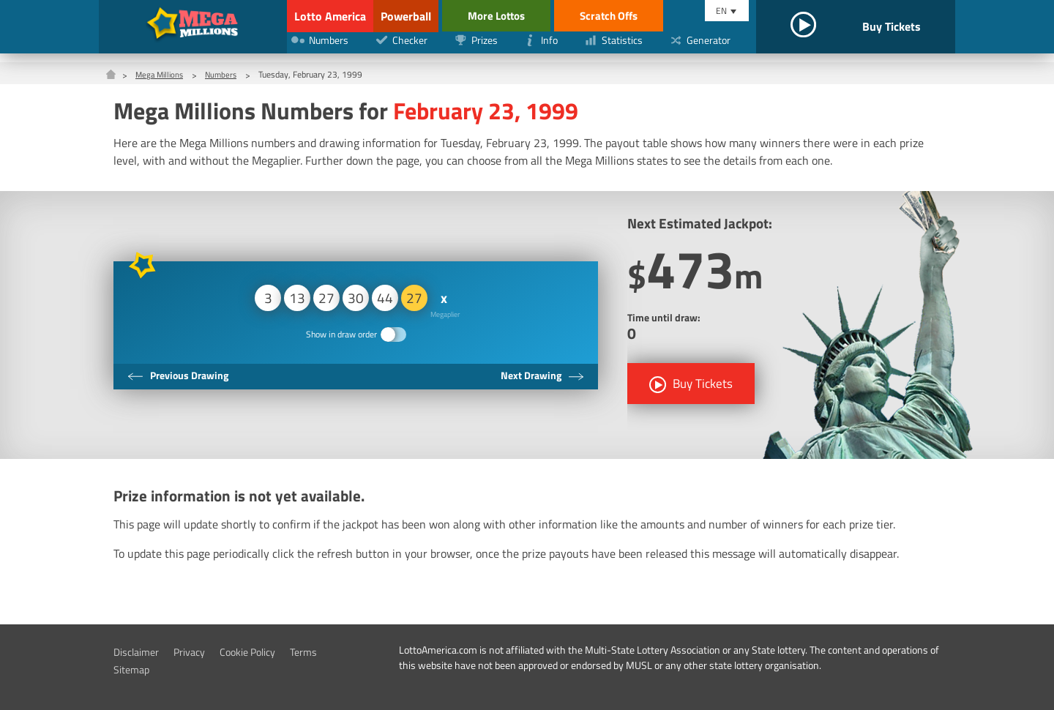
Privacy (198, 651)
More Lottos (555, 16)
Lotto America (327, 16)
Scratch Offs (673, 16)
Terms (326, 651)
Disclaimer (139, 651)
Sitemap (133, 669)
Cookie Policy (263, 651)
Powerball (443, 16)
